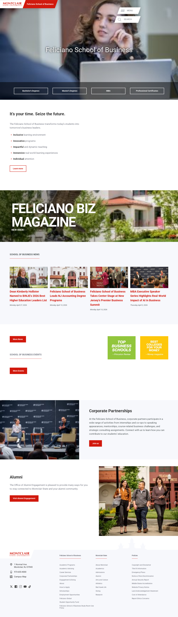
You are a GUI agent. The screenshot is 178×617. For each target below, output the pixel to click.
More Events (18, 371)
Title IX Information (139, 569)
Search (168, 19)
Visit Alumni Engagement (24, 498)
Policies (135, 555)
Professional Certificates (147, 91)
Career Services (65, 572)
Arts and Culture (102, 580)
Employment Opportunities (70, 595)
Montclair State (101, 555)
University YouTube (25, 586)
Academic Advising (67, 569)
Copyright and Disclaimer (141, 565)
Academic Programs (67, 565)
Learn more (18, 168)
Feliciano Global (66, 598)
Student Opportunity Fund (69, 602)
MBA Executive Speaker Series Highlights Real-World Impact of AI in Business (148, 296)
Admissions (100, 572)
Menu (170, 10)
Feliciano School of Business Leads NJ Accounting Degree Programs (68, 296)
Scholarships (64, 591)
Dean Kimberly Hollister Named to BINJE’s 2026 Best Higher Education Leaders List (28, 296)
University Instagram (20, 586)
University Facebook (15, 586)
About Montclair (102, 565)
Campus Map (18, 576)
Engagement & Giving (68, 580)
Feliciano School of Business (40, 4)
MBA (108, 91)
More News (18, 339)
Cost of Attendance (139, 595)
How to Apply (65, 587)
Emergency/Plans (138, 572)
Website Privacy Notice (140, 587)
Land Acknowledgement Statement (145, 591)
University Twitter (11, 586)
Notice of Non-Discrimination (143, 576)
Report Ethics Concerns (140, 598)
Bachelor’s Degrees (30, 91)
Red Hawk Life (101, 587)
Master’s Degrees (69, 91)
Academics (100, 569)
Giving (98, 591)
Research (99, 595)
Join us (95, 443)
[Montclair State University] (12, 4)
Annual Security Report (140, 580)
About (62, 583)
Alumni (98, 576)
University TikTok (29, 586)
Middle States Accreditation (142, 583)
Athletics (99, 583)
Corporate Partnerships (68, 576)
